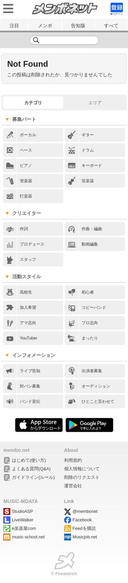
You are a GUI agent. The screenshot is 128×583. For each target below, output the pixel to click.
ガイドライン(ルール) (33, 477)
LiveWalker (22, 519)
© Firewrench (64, 573)
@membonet (85, 511)
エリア (95, 102)
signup (117, 9)
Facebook (82, 519)
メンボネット (65, 8)
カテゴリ (33, 102)
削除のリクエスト (82, 477)
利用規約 (73, 460)
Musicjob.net (85, 536)
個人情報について (82, 468)
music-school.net (28, 536)
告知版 (78, 25)
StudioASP (22, 511)
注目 (14, 25)
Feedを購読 (84, 528)
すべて (111, 25)
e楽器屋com (24, 528)
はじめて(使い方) (29, 460)
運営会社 (73, 485)
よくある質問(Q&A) (31, 468)
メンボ (45, 25)
